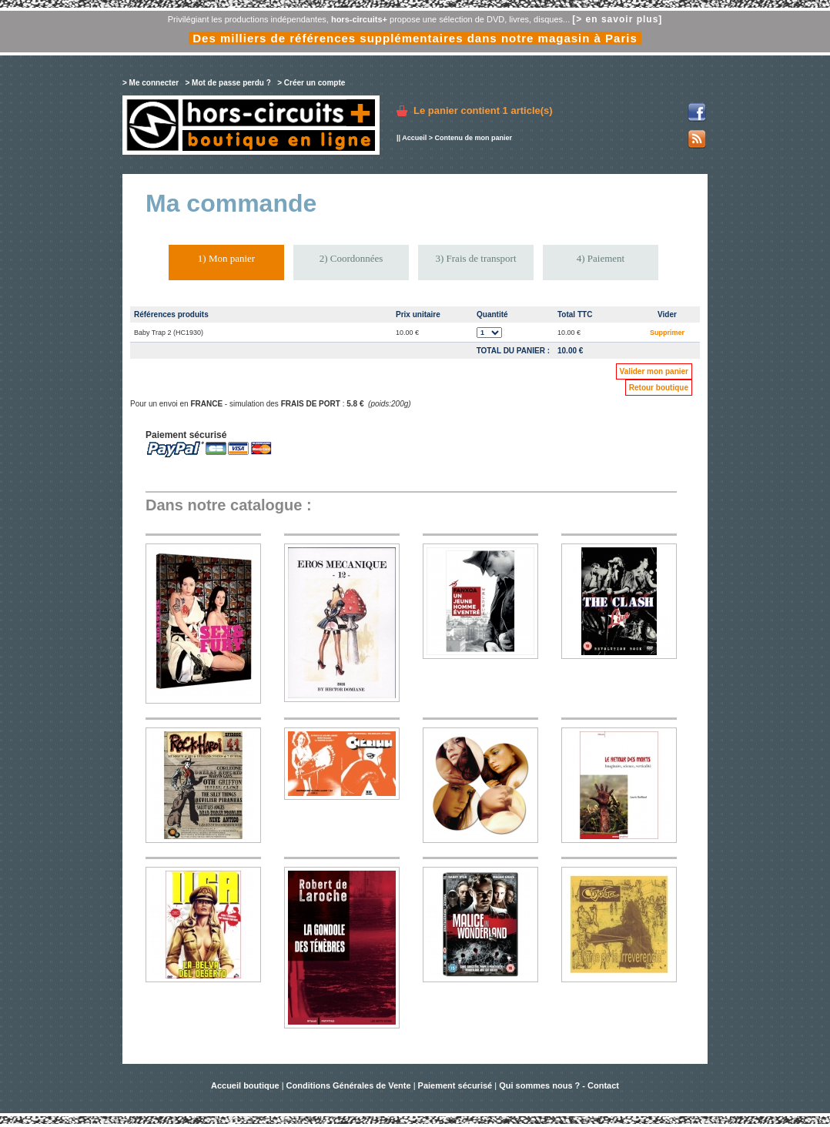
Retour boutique (658, 387)
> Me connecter (150, 83)
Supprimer (667, 332)
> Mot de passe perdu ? (227, 83)
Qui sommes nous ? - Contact (559, 1085)
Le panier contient (483, 110)
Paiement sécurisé (455, 1085)
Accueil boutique (246, 1085)
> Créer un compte (311, 83)
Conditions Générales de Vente (348, 1085)
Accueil (414, 138)
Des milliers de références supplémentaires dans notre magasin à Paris (415, 38)
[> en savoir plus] (617, 19)
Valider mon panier (654, 371)
